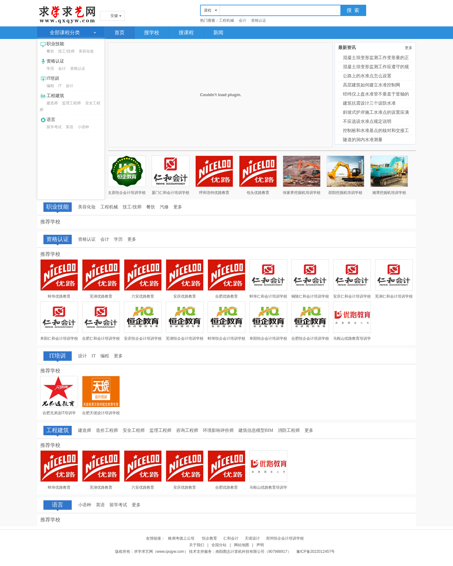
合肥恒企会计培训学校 (310, 338)
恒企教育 (209, 538)
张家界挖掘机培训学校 (302, 192)
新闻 (218, 32)
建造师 (52, 103)
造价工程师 (107, 430)
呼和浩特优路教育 (214, 192)
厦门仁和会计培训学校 (170, 192)
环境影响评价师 (218, 430)
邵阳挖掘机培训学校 (345, 192)
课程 (207, 10)
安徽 (114, 16)
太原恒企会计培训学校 (127, 192)
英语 (69, 127)
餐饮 (50, 51)
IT (60, 86)
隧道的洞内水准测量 (363, 139)
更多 (408, 48)
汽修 (164, 207)
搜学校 (151, 32)
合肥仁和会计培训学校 (101, 338)
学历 (50, 68)
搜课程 (186, 32)
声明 (260, 545)
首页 (120, 32)
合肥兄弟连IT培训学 (59, 413)
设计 (69, 86)
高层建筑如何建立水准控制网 (371, 84)
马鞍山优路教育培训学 (352, 338)
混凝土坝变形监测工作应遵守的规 (376, 66)
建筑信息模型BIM (255, 430)
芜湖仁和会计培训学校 (394, 296)
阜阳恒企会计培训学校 (268, 338)
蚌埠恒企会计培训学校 (226, 338)
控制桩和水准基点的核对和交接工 (376, 130)
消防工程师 (289, 430)
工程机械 (226, 20)
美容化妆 (86, 51)
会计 (242, 20)
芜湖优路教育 (101, 296)
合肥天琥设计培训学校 (101, 413)
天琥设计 (252, 538)
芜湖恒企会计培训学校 (185, 338)
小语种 (83, 127)
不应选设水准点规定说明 (367, 121)
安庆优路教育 (184, 296)
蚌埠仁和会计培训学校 (268, 296)
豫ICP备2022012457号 (315, 551)
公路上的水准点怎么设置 (367, 75)
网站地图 (241, 545)
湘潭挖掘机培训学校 (389, 192)
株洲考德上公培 (181, 538)
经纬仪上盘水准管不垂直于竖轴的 (376, 93)
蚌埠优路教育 (59, 296)
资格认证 (258, 20)
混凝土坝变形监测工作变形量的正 (376, 57)
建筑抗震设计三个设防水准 (369, 103)
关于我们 (196, 545)
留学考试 (54, 127)
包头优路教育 (258, 192)
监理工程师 (71, 103)
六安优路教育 (142, 296)
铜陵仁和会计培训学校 (310, 296)
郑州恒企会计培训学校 (285, 538)
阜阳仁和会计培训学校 (59, 338)
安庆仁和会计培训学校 (352, 296)
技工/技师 (66, 51)
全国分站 (218, 545)
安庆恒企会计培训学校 (143, 338)
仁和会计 (230, 538)
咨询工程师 (187, 430)
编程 (50, 86)
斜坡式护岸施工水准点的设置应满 (376, 112)
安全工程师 (134, 430)
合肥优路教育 (226, 296)
